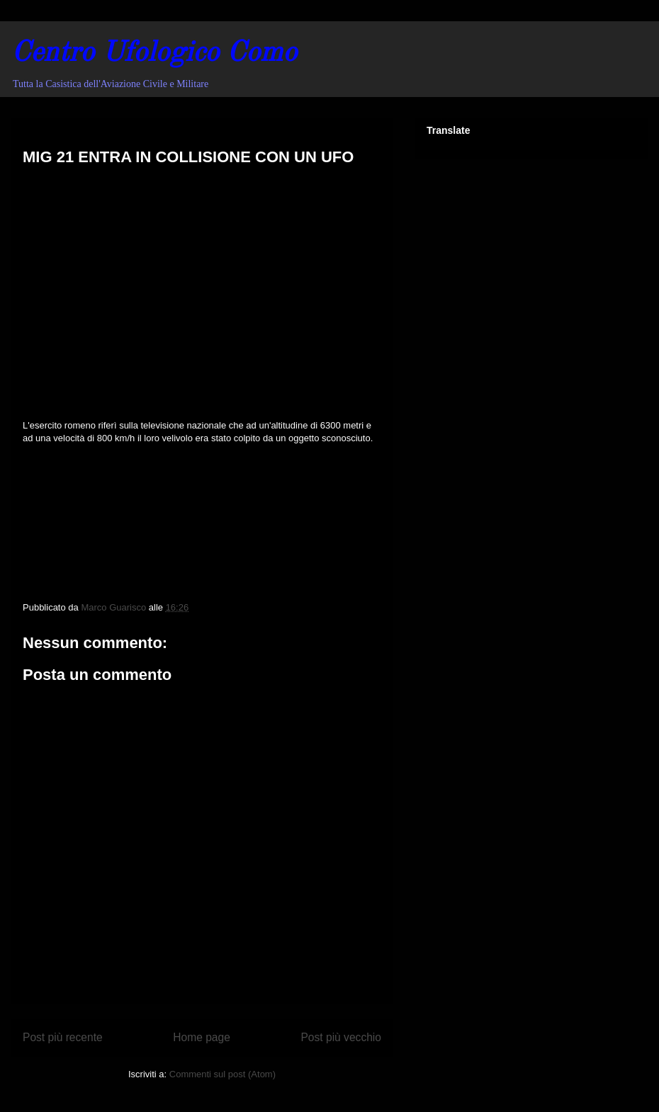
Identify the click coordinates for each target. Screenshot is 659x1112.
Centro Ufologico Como (154, 54)
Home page (201, 1037)
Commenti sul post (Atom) (222, 1074)
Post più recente (63, 1037)
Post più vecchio (340, 1037)
